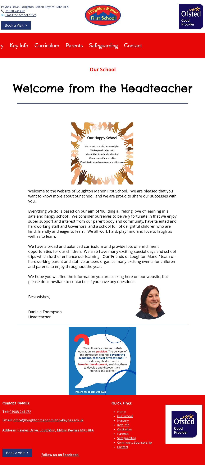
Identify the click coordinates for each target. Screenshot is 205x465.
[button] (16, 25)
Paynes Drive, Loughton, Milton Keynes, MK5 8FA (35, 7)
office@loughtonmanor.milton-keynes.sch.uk (48, 420)
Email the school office (20, 15)
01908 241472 (15, 11)
